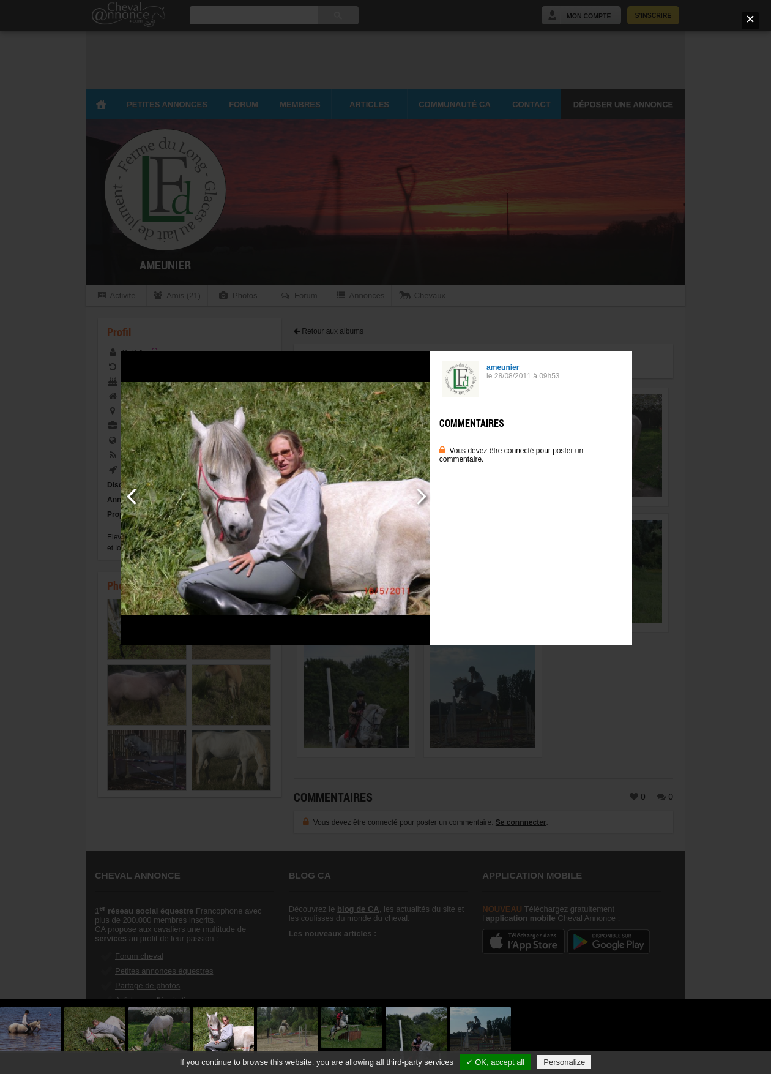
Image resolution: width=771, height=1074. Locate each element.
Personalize (564, 1062)
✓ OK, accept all (495, 1062)
